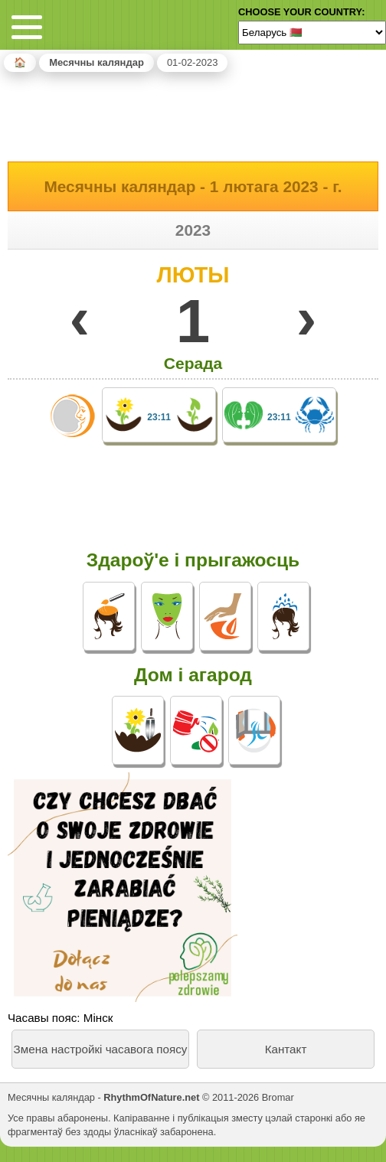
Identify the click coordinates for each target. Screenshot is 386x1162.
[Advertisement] (193, 114)
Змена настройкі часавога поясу (101, 1049)
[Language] (312, 32)
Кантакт (286, 1049)
